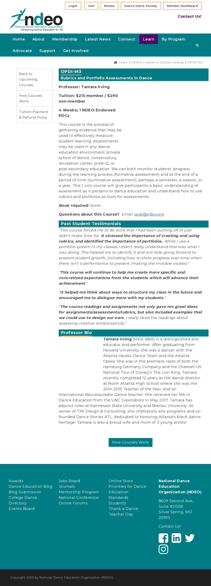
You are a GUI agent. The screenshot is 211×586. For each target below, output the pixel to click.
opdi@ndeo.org (149, 214)
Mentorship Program (79, 492)
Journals (67, 486)
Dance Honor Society (140, 5)
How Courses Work (130, 442)
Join (91, 5)
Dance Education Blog (30, 486)
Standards (119, 497)
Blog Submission (25, 492)
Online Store (121, 481)
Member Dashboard (182, 5)
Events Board (22, 508)
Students (117, 503)
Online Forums (73, 503)
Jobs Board (69, 481)
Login (73, 5)
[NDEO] (36, 19)
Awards (16, 481)
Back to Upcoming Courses (28, 79)
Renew (109, 5)
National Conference (79, 497)
